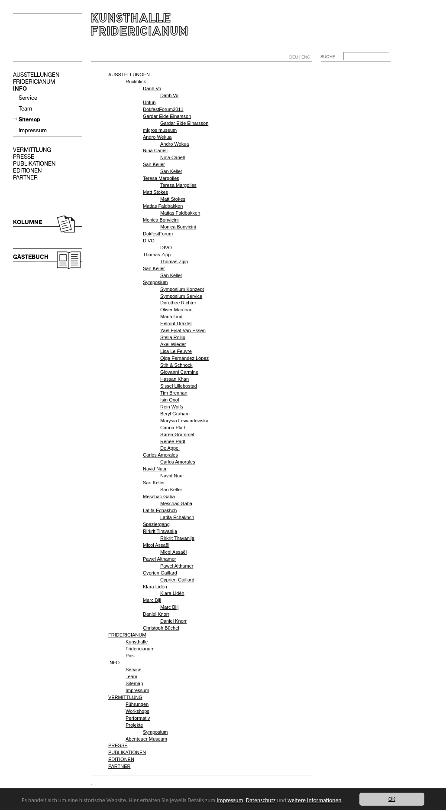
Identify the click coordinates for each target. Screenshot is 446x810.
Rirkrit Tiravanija (160, 531)
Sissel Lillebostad (178, 386)
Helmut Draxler (176, 323)
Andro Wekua (157, 137)
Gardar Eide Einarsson (167, 116)
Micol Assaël (156, 545)
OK (391, 799)
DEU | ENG (299, 57)
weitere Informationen (314, 800)
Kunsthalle (137, 641)
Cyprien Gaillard (160, 572)
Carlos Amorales (160, 454)
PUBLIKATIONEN (34, 163)
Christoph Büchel (161, 627)
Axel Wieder (173, 344)
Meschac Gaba (159, 496)
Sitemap (29, 119)
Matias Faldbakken (163, 206)
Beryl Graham (175, 413)
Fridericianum (140, 648)
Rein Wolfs (171, 406)
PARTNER (25, 177)
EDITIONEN (27, 170)
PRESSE (23, 157)
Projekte (134, 725)
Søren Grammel (177, 434)
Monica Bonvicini (161, 219)
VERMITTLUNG (32, 150)
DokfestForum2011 (163, 109)
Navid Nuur (155, 468)
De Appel (170, 448)
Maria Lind (171, 316)
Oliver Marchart (176, 309)
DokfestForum (158, 233)
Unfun (149, 102)
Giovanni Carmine (179, 372)
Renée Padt (172, 441)
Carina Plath (173, 427)
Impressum (33, 130)
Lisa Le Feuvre (176, 351)
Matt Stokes (155, 192)
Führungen (137, 704)
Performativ (138, 718)
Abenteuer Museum (146, 738)
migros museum (160, 130)
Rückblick (136, 81)
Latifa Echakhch (160, 510)
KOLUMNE (27, 222)
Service (28, 98)
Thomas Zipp (157, 254)
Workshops (137, 711)
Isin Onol (169, 399)
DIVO (149, 240)
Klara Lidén (155, 586)
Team (25, 108)
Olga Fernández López (184, 358)
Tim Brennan (173, 392)
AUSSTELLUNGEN (36, 75)
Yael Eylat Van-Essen (183, 330)
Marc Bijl (152, 600)
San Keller (154, 164)
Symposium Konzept (182, 289)
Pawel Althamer (159, 559)
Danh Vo (152, 88)
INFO (20, 88)
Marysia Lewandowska (184, 420)
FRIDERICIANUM (34, 81)
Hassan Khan (174, 379)
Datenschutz (260, 800)
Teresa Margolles (161, 178)
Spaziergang (156, 524)
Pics (130, 655)
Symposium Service (181, 296)
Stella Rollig (172, 337)
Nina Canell (155, 150)
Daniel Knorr (156, 614)
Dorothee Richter (178, 302)
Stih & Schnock (176, 365)
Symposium (155, 282)
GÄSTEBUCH (30, 257)
